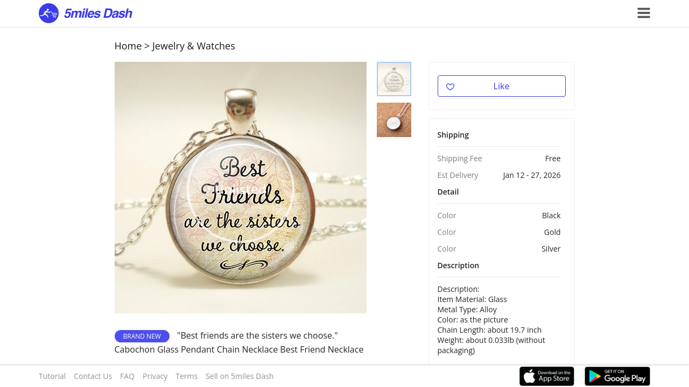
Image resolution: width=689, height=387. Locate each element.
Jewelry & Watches (193, 45)
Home (128, 45)
